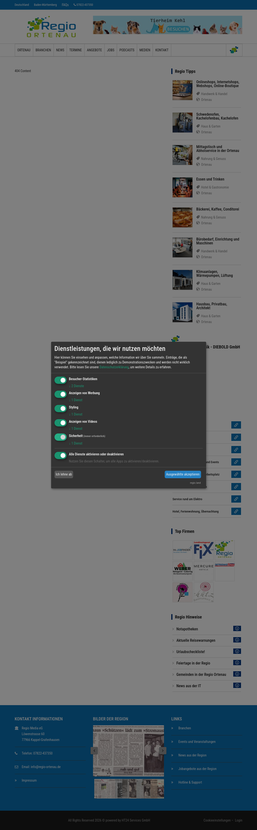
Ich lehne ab (64, 474)
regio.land (195, 482)
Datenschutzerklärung (114, 367)
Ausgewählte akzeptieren (183, 474)
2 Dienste (76, 386)
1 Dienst (75, 400)
